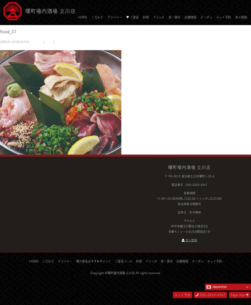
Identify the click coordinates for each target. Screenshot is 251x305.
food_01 (49, 41)
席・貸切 (174, 17)
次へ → (15, 47)
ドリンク (158, 17)
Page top (240, 295)
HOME (82, 17)
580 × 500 (35, 41)
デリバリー (114, 17)
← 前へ (5, 47)
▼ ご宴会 (132, 17)
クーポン (206, 17)
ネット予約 (223, 17)
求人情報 (241, 17)
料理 (146, 17)
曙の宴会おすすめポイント (93, 261)
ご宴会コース (123, 261)
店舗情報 (190, 17)
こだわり (97, 17)
